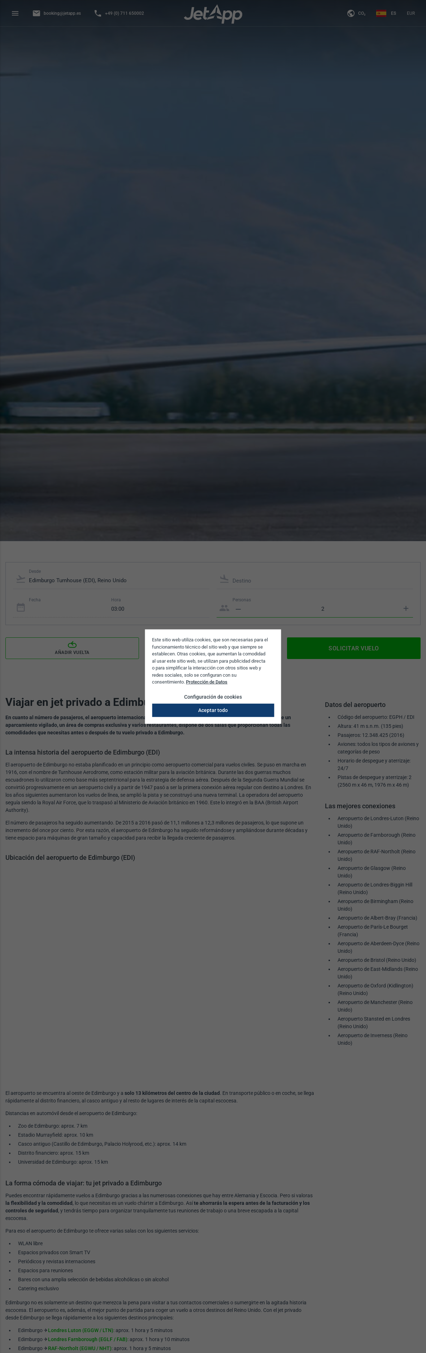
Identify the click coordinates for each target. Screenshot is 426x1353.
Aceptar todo (213, 710)
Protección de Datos (206, 682)
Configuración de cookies (213, 696)
